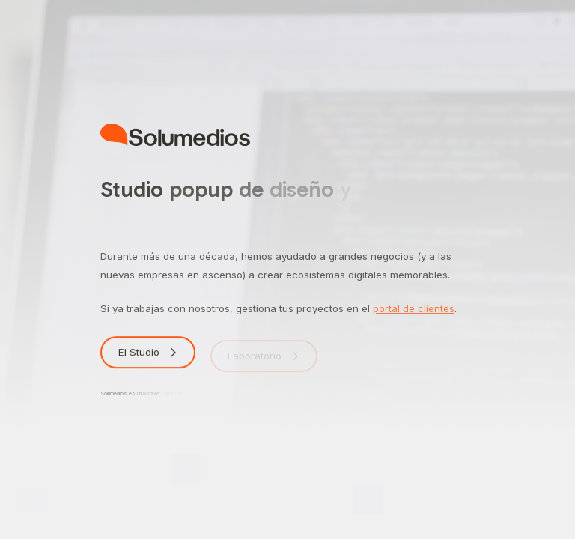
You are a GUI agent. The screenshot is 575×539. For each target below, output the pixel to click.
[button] (147, 355)
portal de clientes (413, 308)
